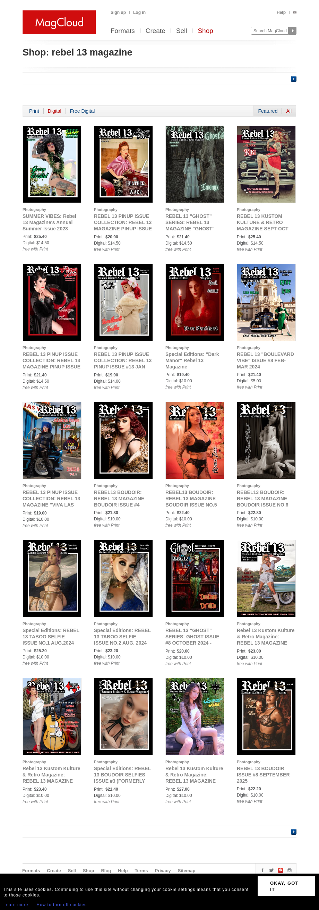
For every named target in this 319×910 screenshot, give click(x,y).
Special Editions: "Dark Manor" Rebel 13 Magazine (192, 360)
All (289, 111)
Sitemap (187, 870)
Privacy (163, 870)
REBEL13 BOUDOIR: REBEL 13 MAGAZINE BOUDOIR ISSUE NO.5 (191, 499)
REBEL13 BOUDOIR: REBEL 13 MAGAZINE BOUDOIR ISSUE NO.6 (262, 499)
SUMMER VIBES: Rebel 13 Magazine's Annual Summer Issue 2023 (49, 222)
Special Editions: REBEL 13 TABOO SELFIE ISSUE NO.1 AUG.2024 (51, 637)
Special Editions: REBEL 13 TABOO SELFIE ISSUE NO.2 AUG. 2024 (122, 637)
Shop (205, 31)
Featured (267, 111)
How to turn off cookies (61, 904)
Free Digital (82, 111)
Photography (34, 209)
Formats (123, 31)
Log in (139, 12)
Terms (141, 870)
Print (34, 111)
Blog (106, 870)
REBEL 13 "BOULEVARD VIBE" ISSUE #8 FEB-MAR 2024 (265, 360)
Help (281, 12)
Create (155, 31)
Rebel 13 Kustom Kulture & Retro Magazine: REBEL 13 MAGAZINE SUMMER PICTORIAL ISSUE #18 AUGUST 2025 (194, 781)
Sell (181, 31)
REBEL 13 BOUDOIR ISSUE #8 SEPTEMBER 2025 (263, 775)
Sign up (118, 12)
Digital (54, 111)
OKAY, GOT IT (284, 886)
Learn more (15, 904)
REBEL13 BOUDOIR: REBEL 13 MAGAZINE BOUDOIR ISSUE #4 (119, 499)
